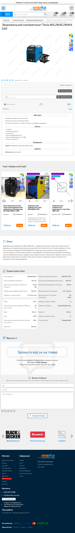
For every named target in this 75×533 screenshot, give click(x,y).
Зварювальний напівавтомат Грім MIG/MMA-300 (34, 207)
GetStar (62, 441)
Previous (3, 201)
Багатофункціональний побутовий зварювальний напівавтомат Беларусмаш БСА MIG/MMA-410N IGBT (13, 208)
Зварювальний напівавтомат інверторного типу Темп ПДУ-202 (61, 208)
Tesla (70, 109)
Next (72, 201)
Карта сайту (41, 467)
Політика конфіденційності (45, 464)
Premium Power (37, 441)
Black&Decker (13, 441)
